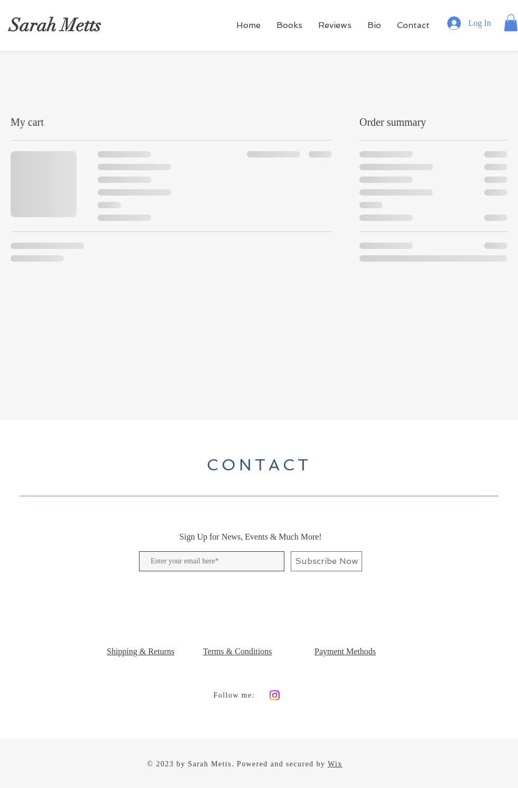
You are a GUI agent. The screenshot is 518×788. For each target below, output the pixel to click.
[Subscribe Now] (326, 561)
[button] (511, 22)
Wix (335, 764)
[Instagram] (274, 695)
